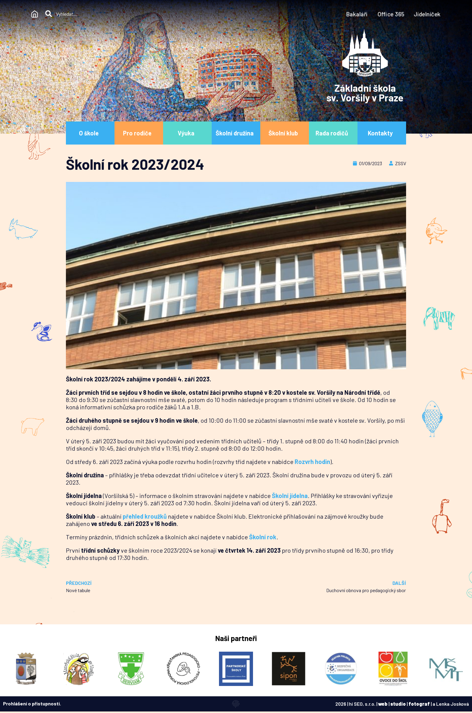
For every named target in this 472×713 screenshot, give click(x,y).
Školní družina (236, 133)
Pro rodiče (139, 133)
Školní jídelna (290, 495)
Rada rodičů (333, 133)
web (383, 704)
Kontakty (382, 133)
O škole (90, 133)
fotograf (419, 704)
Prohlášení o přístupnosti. (32, 703)
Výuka (187, 133)
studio (398, 704)
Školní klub (284, 133)
